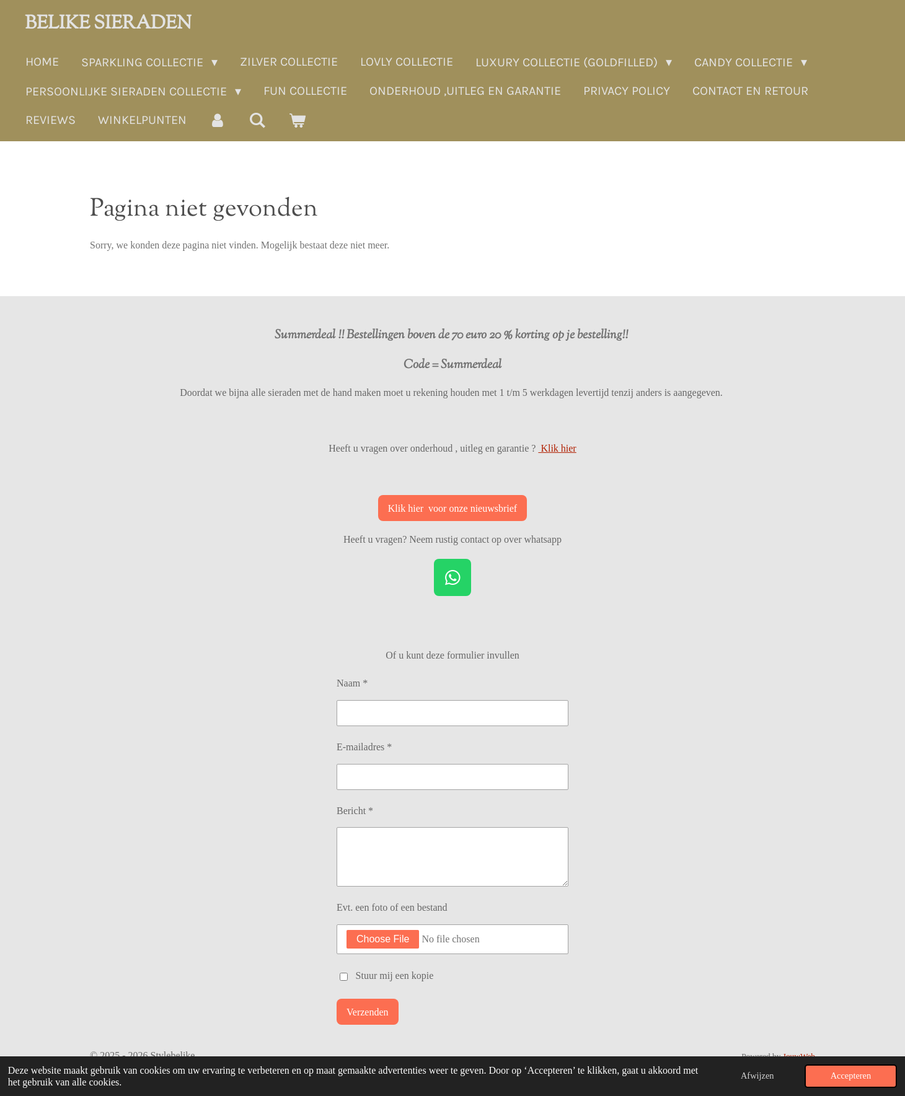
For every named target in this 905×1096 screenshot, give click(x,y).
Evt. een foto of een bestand (392, 907)
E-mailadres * (364, 747)
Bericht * (355, 810)
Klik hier (557, 448)
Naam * (352, 683)
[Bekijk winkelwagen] (297, 120)
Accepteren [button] (851, 1076)
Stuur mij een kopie (395, 975)
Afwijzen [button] (757, 1076)
